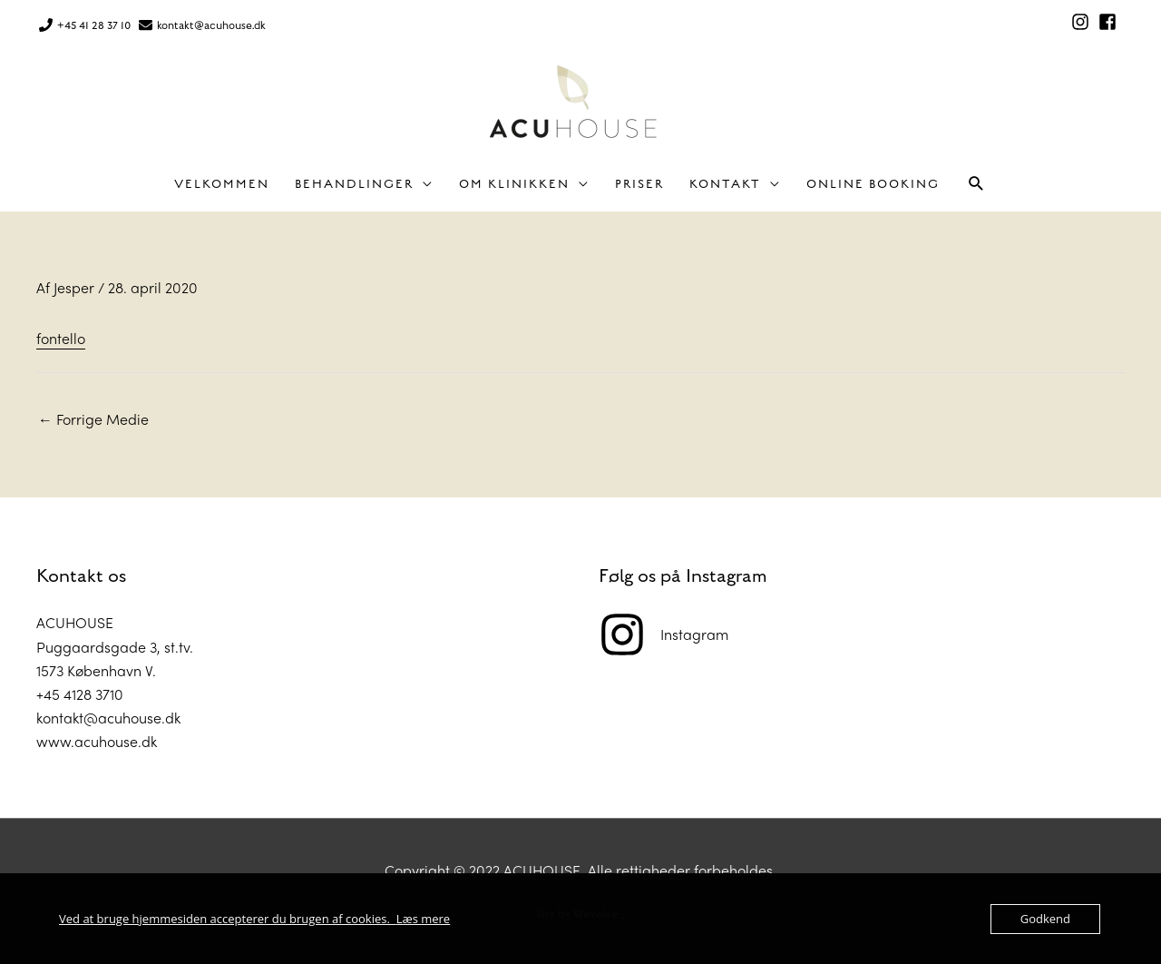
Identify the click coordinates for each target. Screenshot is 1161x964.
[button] (976, 183)
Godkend (1045, 918)
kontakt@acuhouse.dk (211, 25)
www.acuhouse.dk (96, 741)
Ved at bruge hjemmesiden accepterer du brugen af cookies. (227, 918)
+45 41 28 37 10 (94, 25)
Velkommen (221, 184)
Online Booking (873, 184)
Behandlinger (354, 184)
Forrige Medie (93, 418)
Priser (639, 184)
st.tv (177, 646)
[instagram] (1083, 22)
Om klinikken (514, 184)
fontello (60, 338)
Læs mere (423, 918)
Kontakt (725, 184)
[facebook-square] (1110, 22)
